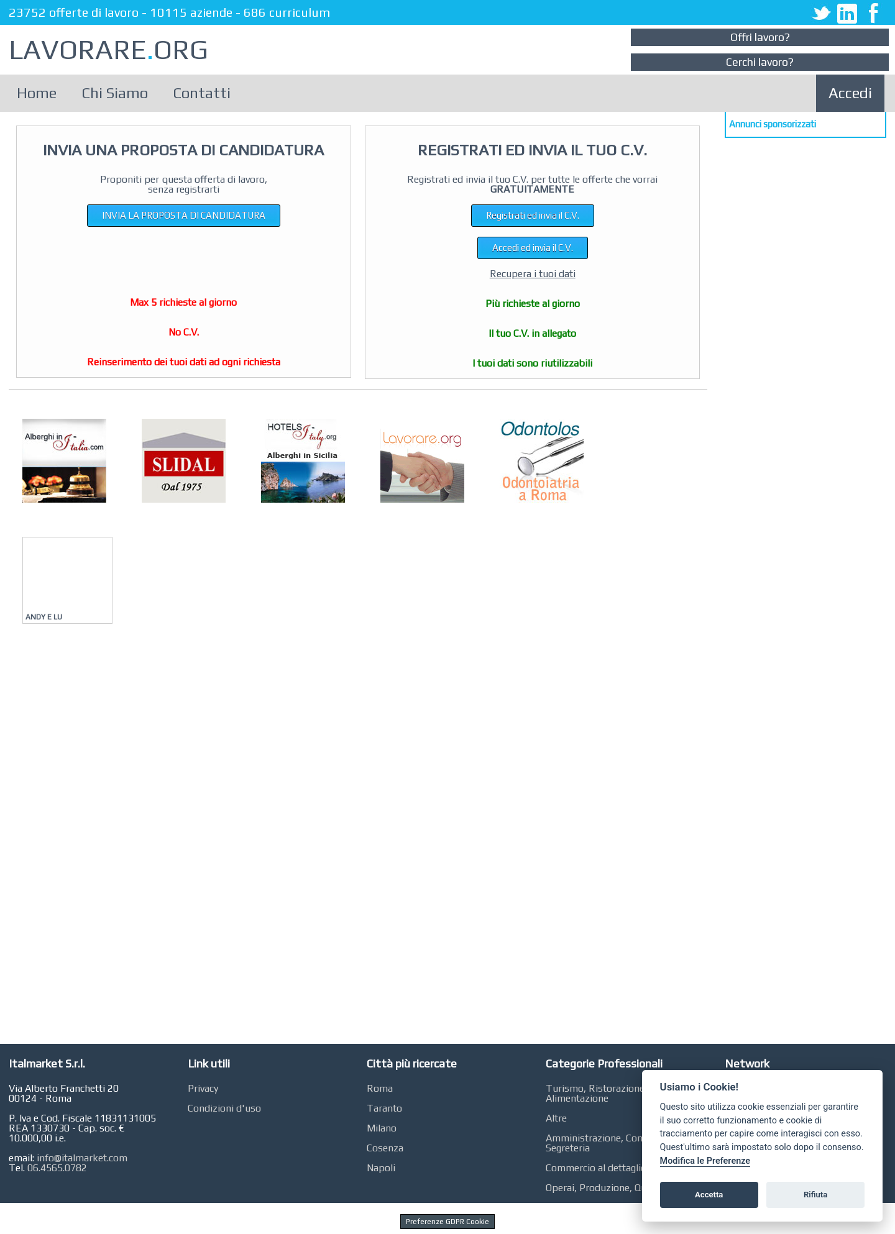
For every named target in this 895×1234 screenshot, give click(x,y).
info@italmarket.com (82, 1158)
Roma (380, 1088)
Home (37, 93)
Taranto (384, 1108)
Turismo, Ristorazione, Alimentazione (596, 1093)
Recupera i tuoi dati (533, 274)
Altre (556, 1118)
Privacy (203, 1088)
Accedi (850, 93)
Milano (382, 1128)
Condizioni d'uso (224, 1108)
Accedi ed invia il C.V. (532, 247)
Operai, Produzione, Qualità (605, 1188)
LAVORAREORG (108, 49)
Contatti (202, 93)
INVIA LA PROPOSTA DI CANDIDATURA (183, 215)
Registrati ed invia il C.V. (532, 215)
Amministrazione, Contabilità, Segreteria (611, 1143)
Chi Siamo (114, 93)
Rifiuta (815, 1194)
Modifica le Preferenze (705, 1161)
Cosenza (385, 1148)
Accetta (709, 1194)
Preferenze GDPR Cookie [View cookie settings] (447, 1221)
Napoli (381, 1168)
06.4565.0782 (57, 1168)
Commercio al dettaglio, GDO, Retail (623, 1168)
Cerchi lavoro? (760, 61)
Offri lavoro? (760, 36)
